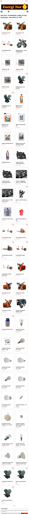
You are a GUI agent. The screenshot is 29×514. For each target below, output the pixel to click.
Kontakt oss (3, 473)
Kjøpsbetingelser (4, 464)
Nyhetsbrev (3, 466)
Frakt (2, 463)
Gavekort (2, 472)
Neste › (14, 448)
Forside (2, 470)
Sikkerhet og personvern (5, 465)
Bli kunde (2, 471)
